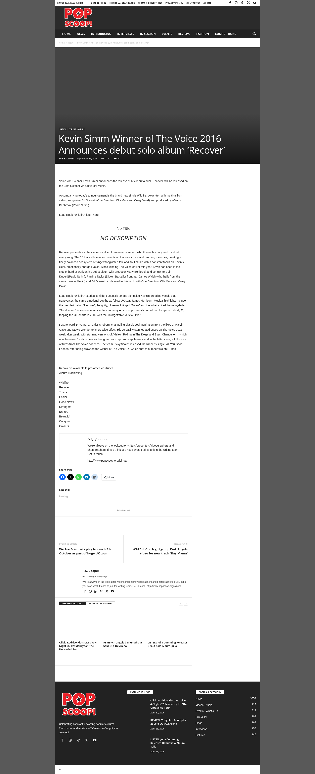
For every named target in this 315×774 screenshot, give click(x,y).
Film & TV (201, 716)
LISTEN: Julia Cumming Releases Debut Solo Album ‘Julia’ (168, 644)
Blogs (199, 722)
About (207, 2)
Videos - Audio (77, 129)
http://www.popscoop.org (95, 576)
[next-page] (186, 604)
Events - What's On (207, 710)
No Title (123, 228)
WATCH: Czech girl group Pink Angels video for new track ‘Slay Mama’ (160, 551)
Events (167, 34)
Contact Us (193, 2)
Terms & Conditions (150, 2)
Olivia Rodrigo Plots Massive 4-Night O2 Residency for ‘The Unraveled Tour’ (78, 646)
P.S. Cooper (68, 158)
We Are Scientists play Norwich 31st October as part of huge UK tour (86, 551)
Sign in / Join (98, 2)
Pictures (200, 735)
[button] (254, 33)
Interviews (125, 34)
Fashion (202, 34)
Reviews (184, 34)
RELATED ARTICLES (72, 603)
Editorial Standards (122, 2)
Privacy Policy (174, 2)
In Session (148, 34)
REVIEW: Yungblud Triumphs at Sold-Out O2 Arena (122, 644)
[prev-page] (181, 604)
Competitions (225, 34)
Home (66, 34)
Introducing (101, 34)
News (81, 34)
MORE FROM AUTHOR (100, 603)
